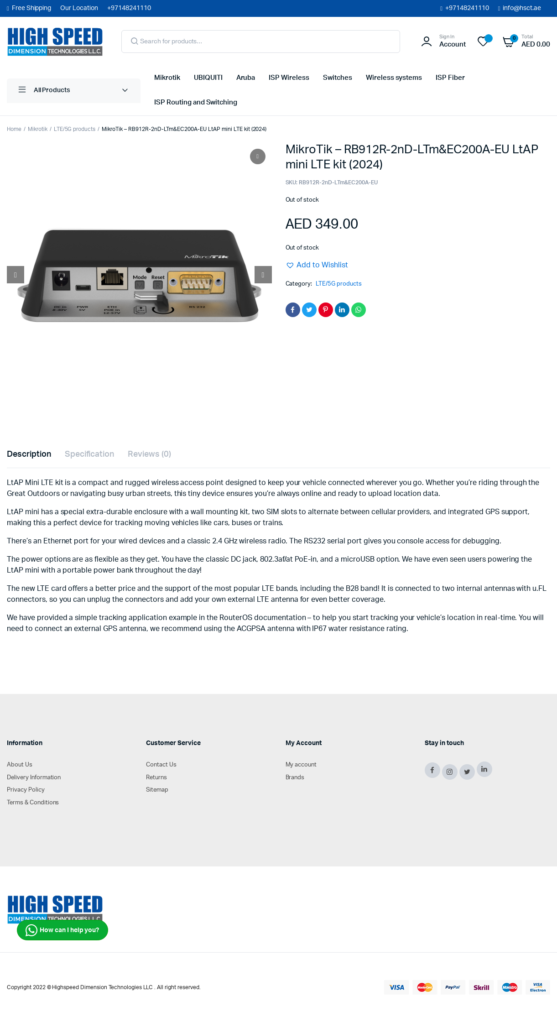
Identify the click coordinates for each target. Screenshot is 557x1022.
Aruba (245, 77)
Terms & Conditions (33, 803)
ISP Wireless (289, 77)
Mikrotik (167, 77)
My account (301, 765)
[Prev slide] (15, 274)
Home (14, 129)
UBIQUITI (208, 77)
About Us (19, 765)
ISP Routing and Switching (195, 102)
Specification (90, 454)
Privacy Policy (26, 790)
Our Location (79, 8)
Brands (295, 778)
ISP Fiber (450, 77)
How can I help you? (62, 930)
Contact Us (161, 765)
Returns (156, 778)
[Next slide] (263, 274)
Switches (337, 77)
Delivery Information (34, 778)
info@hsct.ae (522, 8)
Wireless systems (394, 77)
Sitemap (157, 790)
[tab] (29, 454)
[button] (317, 265)
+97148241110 (467, 8)
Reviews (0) (149, 454)
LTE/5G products (75, 129)
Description (29, 454)
